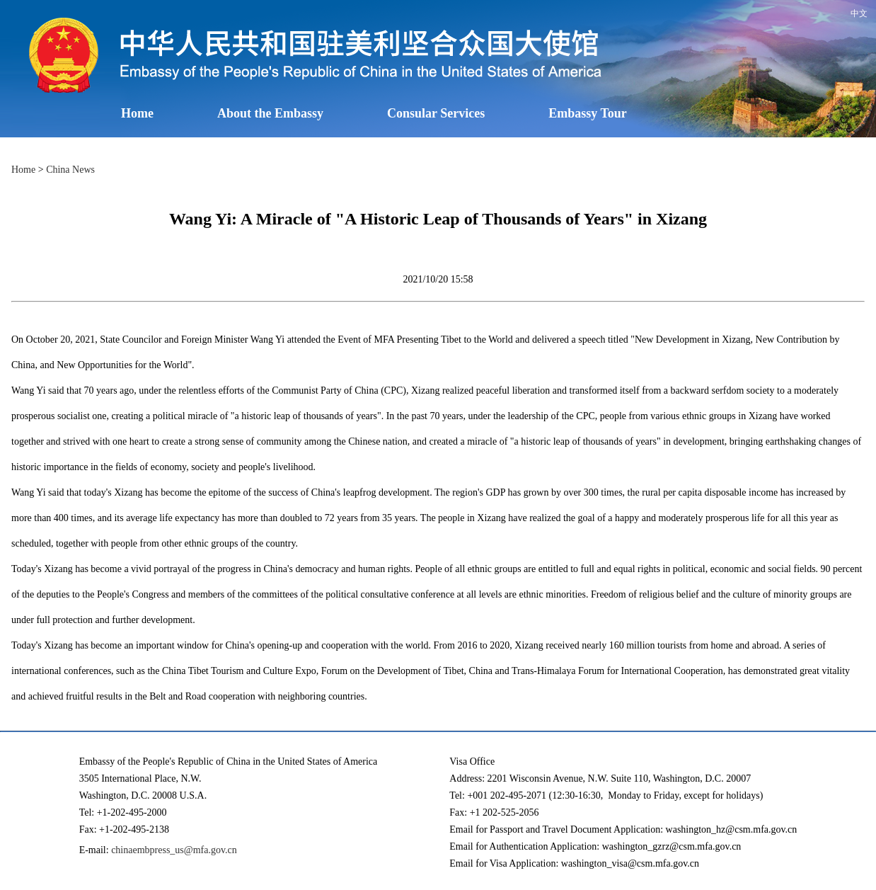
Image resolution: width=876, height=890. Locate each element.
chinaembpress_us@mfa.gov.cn (174, 850)
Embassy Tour (587, 113)
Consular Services (436, 113)
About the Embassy (270, 113)
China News (70, 169)
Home (137, 113)
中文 (859, 13)
